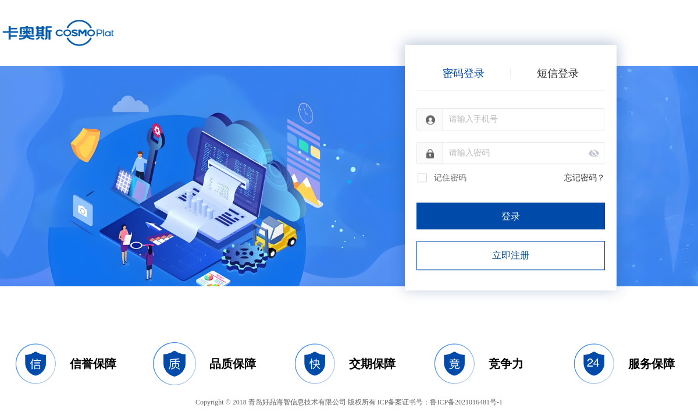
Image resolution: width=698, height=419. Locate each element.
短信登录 (558, 73)
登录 (510, 216)
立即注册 (510, 255)
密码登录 (464, 73)
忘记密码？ (584, 177)
